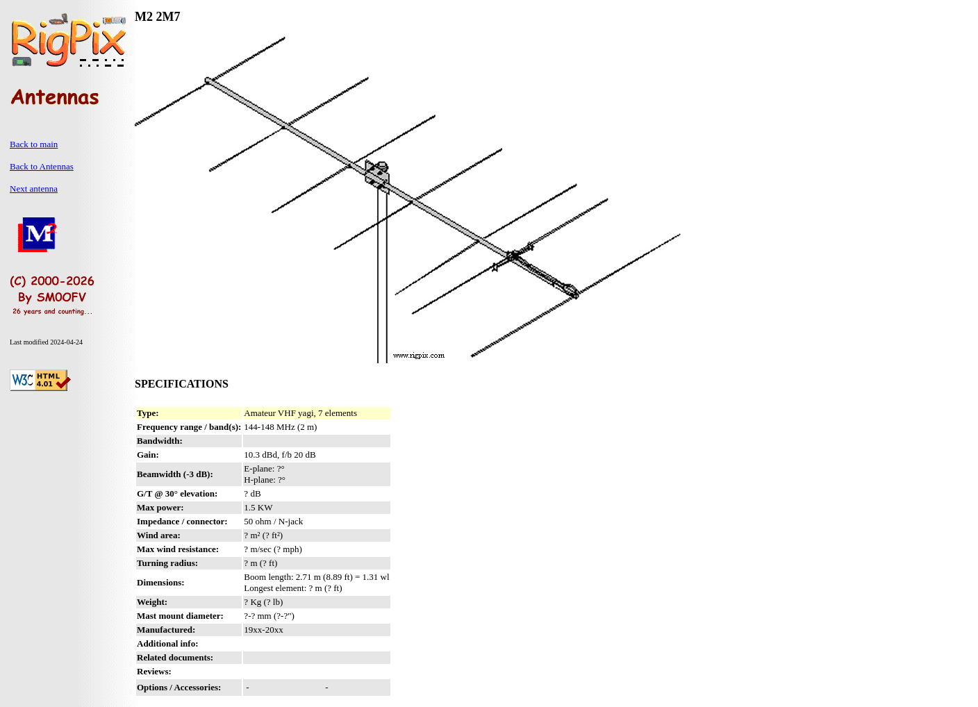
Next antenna (34, 188)
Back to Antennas (42, 166)
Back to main (34, 144)
